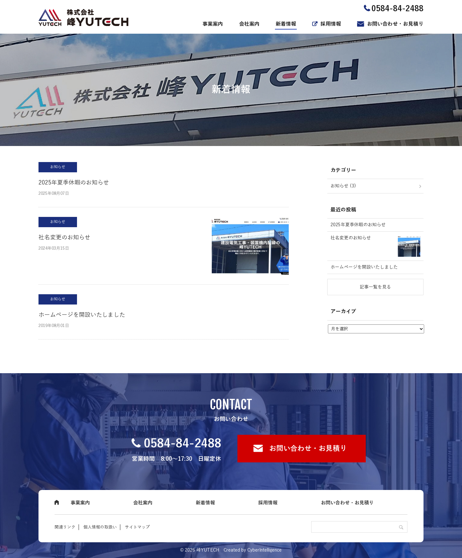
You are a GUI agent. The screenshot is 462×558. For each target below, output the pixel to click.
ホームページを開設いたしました (81, 315)
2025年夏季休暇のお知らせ (73, 182)
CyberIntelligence (264, 550)
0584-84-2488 (182, 443)
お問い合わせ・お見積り (395, 24)
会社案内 (249, 24)
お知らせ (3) (343, 186)
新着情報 (286, 24)
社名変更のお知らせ (64, 237)
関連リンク (65, 527)
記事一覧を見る (375, 287)
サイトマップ (137, 527)
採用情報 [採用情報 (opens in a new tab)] (331, 24)
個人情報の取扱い (100, 527)
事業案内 (212, 24)
